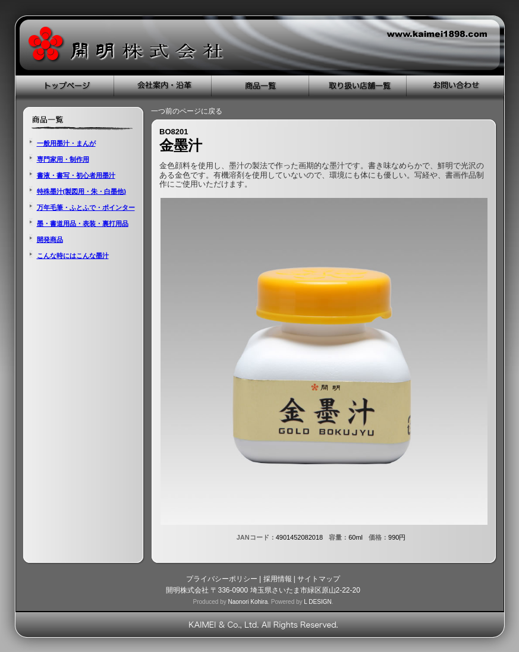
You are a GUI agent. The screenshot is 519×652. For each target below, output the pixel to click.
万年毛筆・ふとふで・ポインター (86, 207)
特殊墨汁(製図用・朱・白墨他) (81, 191)
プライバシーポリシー (221, 579)
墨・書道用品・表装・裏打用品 (82, 223)
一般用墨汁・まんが (66, 143)
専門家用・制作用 (63, 159)
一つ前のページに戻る (186, 111)
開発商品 (50, 239)
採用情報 (277, 579)
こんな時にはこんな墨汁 (73, 255)
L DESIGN (317, 602)
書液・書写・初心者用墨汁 (76, 175)
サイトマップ (318, 579)
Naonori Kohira (248, 602)
